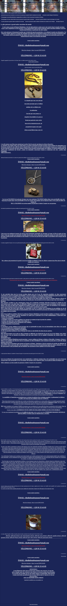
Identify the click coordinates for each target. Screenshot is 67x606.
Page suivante (63, 556)
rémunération (3, 332)
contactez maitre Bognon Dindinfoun (50, 15)
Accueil (2, 10)
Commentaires (63, 155)
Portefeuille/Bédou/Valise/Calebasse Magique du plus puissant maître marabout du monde (25, 10)
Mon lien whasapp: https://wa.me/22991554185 (33, 50)
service (2, 312)
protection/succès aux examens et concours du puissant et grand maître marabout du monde (21, 15)
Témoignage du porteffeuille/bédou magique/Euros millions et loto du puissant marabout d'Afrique (22, 17)
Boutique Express (60, 21)
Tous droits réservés (33, 604)
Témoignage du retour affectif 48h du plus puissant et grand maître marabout (17, 19)
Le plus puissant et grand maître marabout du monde (12, 21)
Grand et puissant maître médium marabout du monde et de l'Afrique (40, 21)
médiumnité (3, 325)
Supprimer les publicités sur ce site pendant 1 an (33, 580)
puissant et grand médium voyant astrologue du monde (47, 19)
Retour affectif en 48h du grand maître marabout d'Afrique (13, 12)
